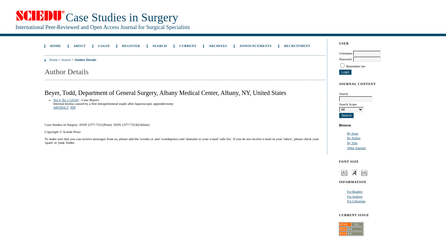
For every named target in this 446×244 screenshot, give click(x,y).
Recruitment (297, 46)
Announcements (255, 46)
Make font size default (354, 172)
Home (55, 46)
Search (159, 46)
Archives (218, 46)
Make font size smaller (344, 172)
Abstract (61, 107)
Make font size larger (364, 172)
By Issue (352, 133)
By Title (352, 143)
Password (345, 59)
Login (104, 46)
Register (131, 46)
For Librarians (356, 201)
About (79, 46)
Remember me (355, 66)
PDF (73, 107)
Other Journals (356, 148)
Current (187, 46)
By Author (354, 138)
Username (345, 53)
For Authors (354, 196)
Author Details (85, 60)
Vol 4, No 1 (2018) (66, 100)
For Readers (355, 191)
